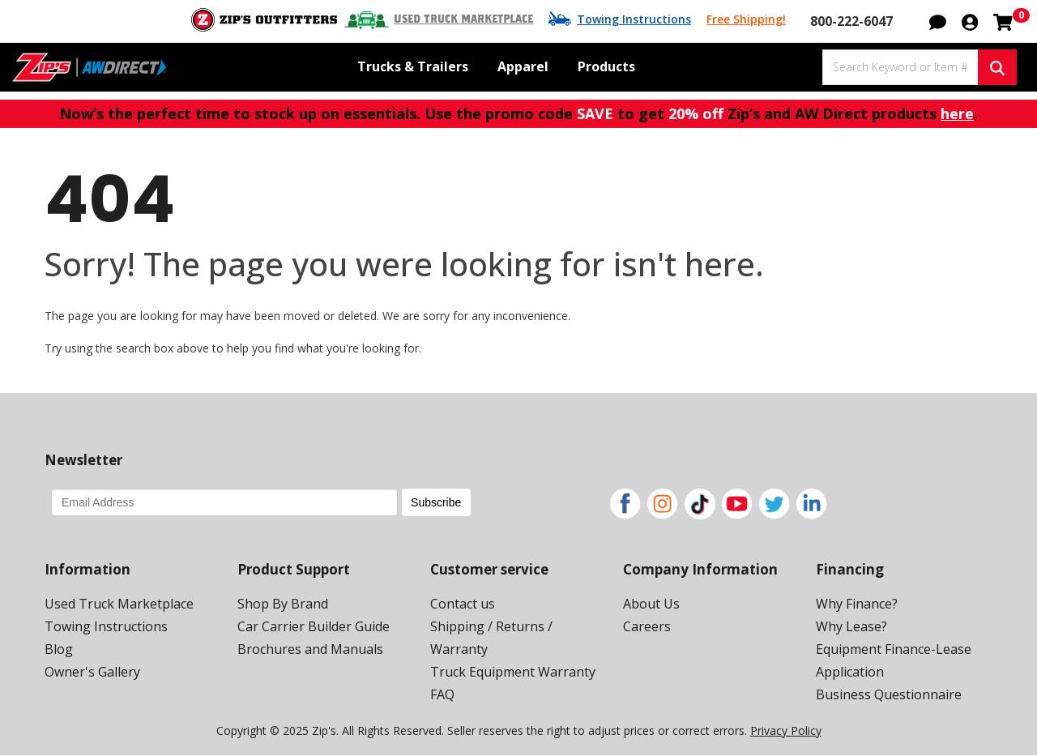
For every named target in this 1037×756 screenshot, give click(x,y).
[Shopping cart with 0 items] (1003, 20)
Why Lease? (851, 626)
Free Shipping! (746, 19)
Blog (59, 649)
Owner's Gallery (92, 672)
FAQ (442, 694)
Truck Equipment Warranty (512, 672)
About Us (651, 604)
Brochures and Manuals (310, 649)
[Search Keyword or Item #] (900, 67)
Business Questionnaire (889, 694)
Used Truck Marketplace (463, 19)
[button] (937, 20)
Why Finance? (857, 604)
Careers (647, 626)
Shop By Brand (282, 604)
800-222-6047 (851, 21)
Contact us (462, 604)
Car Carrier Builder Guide (313, 626)
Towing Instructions (634, 19)
